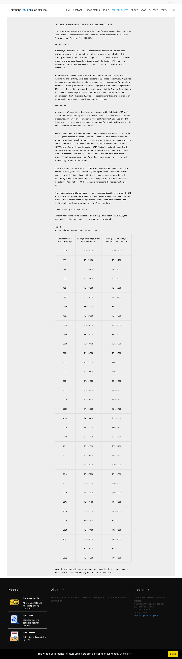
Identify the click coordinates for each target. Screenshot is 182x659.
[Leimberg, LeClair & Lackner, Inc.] (28, 9)
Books (106, 10)
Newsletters (93, 10)
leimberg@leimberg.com (147, 615)
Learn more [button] (126, 654)
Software (78, 10)
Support (153, 10)
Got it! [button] (173, 654)
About (134, 10)
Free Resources (120, 10)
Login (170, 2)
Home (68, 10)
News (143, 10)
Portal (164, 10)
